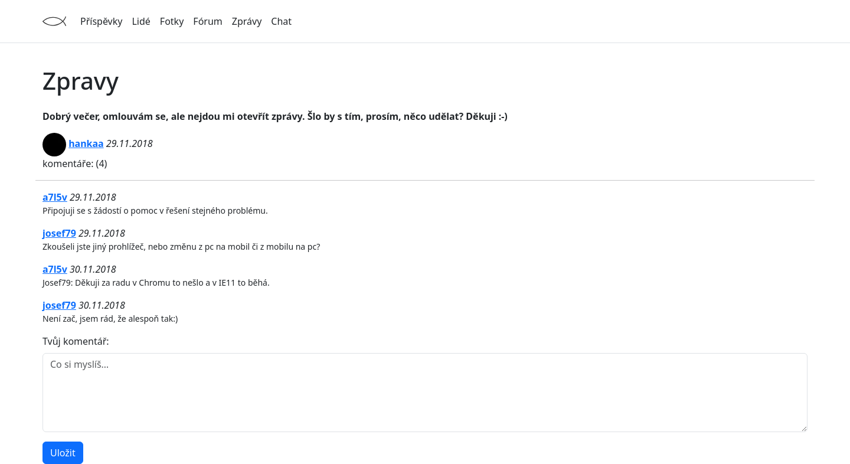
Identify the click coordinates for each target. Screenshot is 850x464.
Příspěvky (101, 21)
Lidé (141, 21)
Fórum (207, 21)
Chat (281, 21)
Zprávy (247, 21)
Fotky (172, 21)
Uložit (63, 452)
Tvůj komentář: (75, 341)
